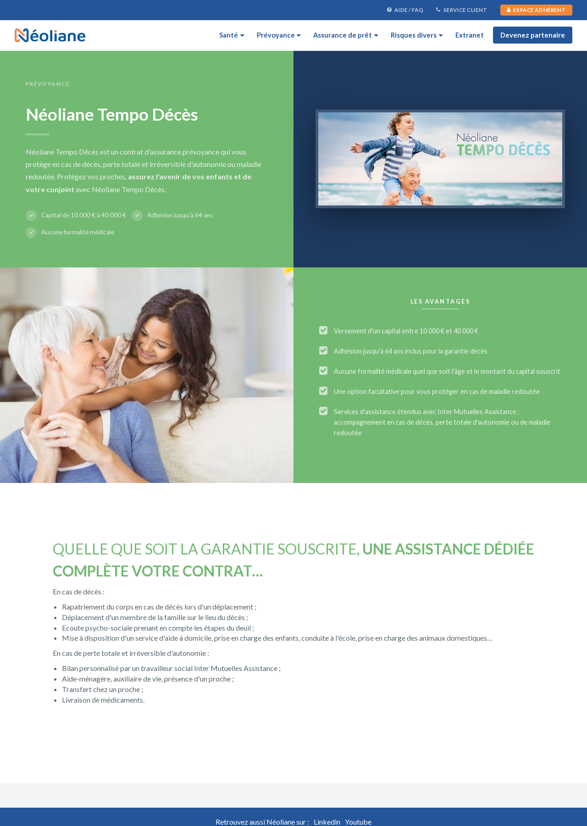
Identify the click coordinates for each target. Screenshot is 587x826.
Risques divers (417, 35)
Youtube (358, 821)
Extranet (469, 35)
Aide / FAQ (405, 10)
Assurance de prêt (345, 35)
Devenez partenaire (532, 35)
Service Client (461, 10)
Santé (231, 35)
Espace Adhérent (536, 10)
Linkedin (327, 821)
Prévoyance (279, 35)
